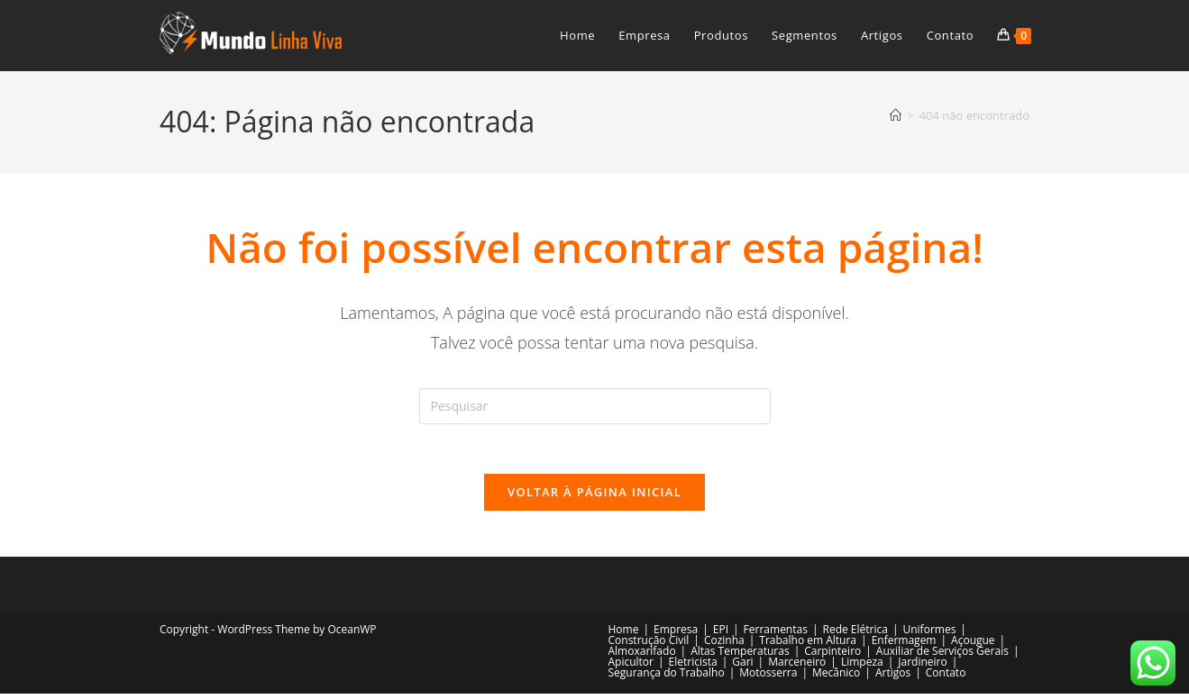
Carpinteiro (832, 656)
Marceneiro (797, 667)
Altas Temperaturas (740, 656)
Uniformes (929, 634)
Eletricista (693, 667)
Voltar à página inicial (594, 497)
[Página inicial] (895, 115)
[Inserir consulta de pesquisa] (595, 406)
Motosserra (768, 677)
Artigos (892, 677)
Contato (946, 677)
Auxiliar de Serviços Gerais (942, 656)
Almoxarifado (642, 656)
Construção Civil (649, 645)
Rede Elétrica (854, 634)
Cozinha (724, 645)
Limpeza (862, 667)
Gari (742, 667)
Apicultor (631, 667)
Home (623, 634)
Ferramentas (776, 634)
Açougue (973, 645)
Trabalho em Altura (807, 645)
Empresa (676, 634)
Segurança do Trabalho (666, 677)
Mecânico (836, 677)
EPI (720, 634)
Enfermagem (904, 645)
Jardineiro (922, 667)
